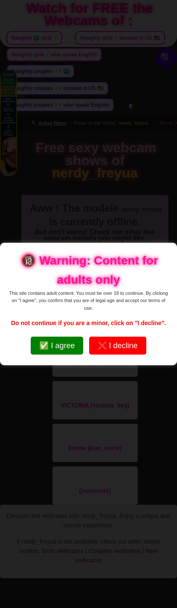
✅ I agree (57, 345)
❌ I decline (118, 345)
